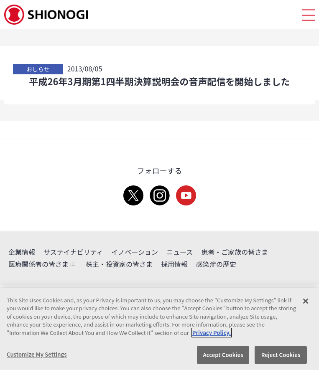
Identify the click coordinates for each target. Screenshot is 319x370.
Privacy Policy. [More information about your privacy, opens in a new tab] (211, 333)
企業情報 (21, 252)
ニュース (179, 252)
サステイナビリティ (73, 252)
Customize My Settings (37, 354)
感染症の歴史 (216, 264)
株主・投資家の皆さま (119, 264)
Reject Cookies (281, 355)
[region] (159, 329)
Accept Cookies (223, 355)
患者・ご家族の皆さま (234, 252)
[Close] (305, 301)
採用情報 (174, 264)
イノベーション (134, 252)
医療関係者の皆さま (42, 264)
